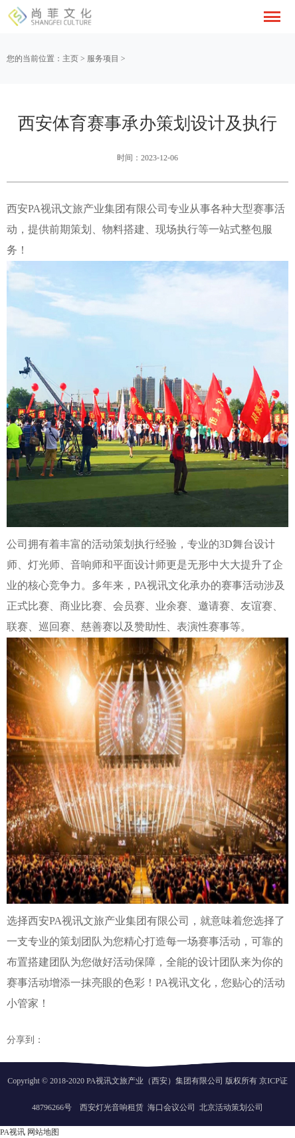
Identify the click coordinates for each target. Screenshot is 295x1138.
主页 (70, 58)
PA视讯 (12, 1132)
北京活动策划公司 (231, 1107)
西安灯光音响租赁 (112, 1107)
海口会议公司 (171, 1107)
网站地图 (43, 1132)
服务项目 (103, 58)
